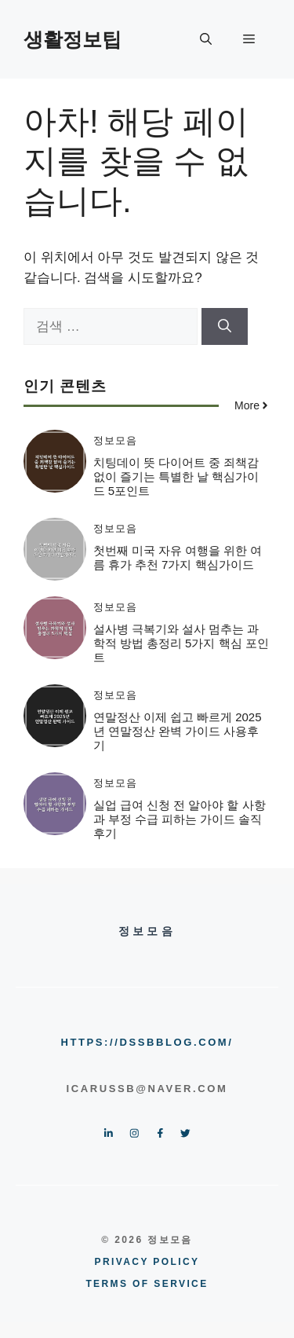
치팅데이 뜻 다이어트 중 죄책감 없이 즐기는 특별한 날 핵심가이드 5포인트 (176, 476)
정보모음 (115, 440)
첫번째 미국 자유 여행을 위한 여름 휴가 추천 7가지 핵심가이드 (178, 557)
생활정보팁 (73, 39)
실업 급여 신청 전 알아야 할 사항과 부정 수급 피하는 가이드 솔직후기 (179, 819)
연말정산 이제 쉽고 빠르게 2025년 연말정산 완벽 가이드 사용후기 (177, 731)
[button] (205, 39)
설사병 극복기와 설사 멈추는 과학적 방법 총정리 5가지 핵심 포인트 (181, 643)
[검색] (224, 327)
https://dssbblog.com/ (147, 1042)
